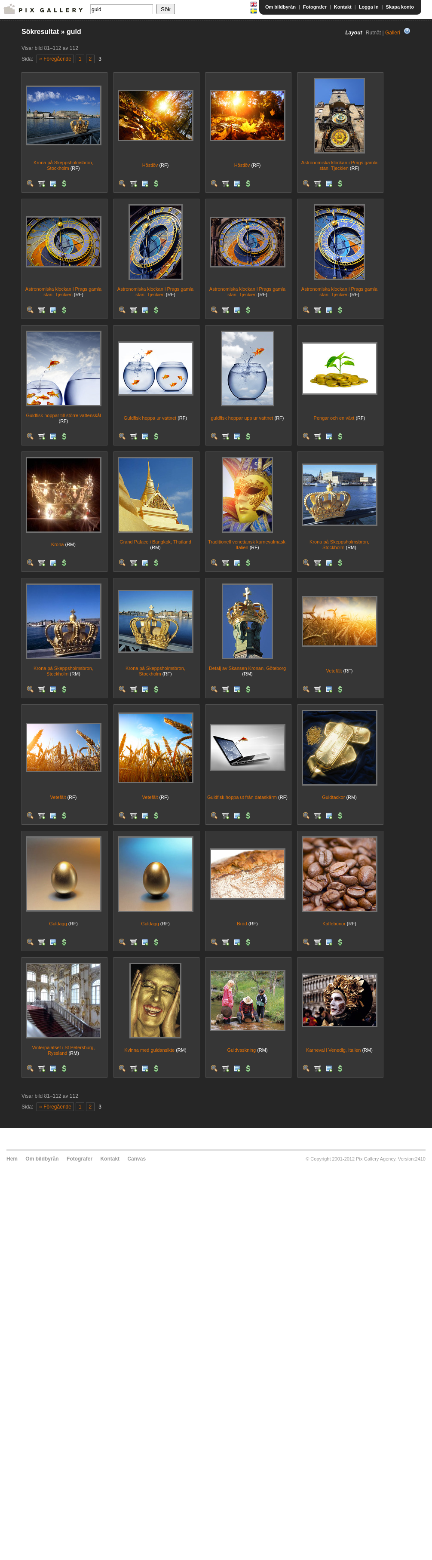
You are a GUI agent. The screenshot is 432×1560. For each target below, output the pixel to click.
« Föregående (55, 59)
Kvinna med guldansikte (149, 1050)
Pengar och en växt (334, 418)
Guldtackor (333, 797)
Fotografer (315, 6)
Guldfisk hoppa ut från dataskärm (242, 797)
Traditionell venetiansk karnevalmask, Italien (247, 544)
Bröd (242, 923)
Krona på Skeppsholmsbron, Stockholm (63, 165)
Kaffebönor (334, 923)
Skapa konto (400, 6)
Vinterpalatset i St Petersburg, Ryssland (63, 1050)
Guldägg (58, 923)
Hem (12, 1159)
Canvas (136, 1159)
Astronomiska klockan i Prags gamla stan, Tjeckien (339, 165)
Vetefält (334, 670)
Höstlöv (150, 165)
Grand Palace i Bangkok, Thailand (155, 541)
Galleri (392, 33)
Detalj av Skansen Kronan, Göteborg (247, 668)
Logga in (369, 6)
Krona (57, 544)
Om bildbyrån (280, 6)
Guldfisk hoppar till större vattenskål (63, 415)
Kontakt (343, 6)
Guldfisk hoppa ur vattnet (150, 418)
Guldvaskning (241, 1050)
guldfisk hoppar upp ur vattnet (242, 418)
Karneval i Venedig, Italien (333, 1050)
